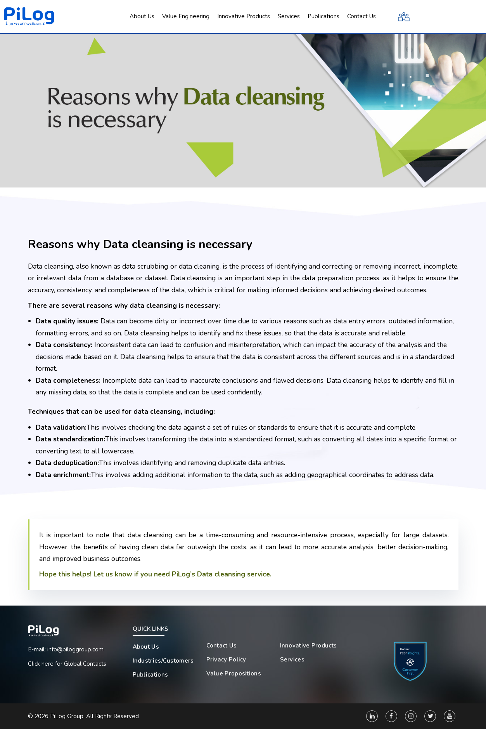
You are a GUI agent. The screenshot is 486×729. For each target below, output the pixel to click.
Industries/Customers (163, 661)
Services (292, 659)
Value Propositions (233, 673)
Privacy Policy (226, 659)
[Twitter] (430, 716)
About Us (146, 647)
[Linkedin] (372, 716)
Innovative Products (308, 645)
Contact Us (221, 645)
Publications (150, 675)
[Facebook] (391, 716)
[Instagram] (411, 716)
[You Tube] (449, 716)
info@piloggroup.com (75, 649)
